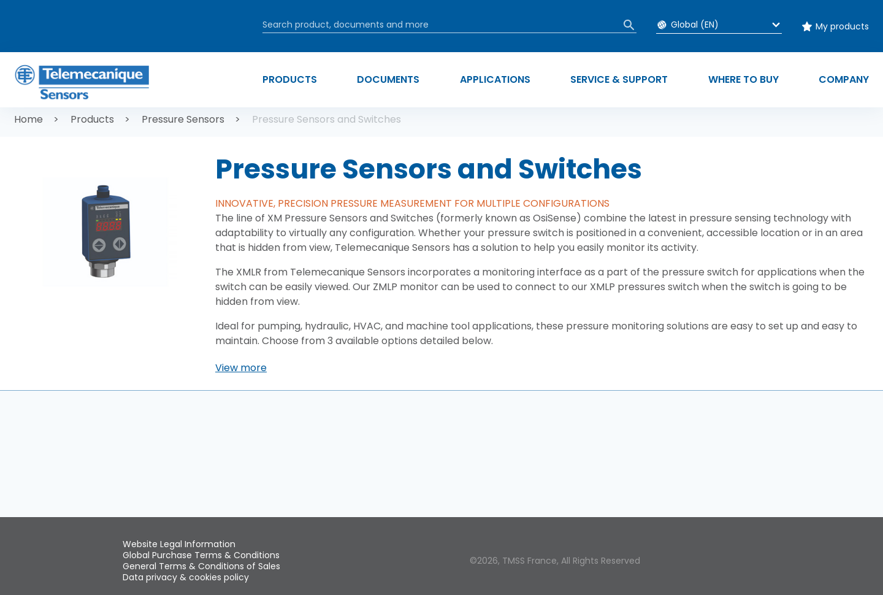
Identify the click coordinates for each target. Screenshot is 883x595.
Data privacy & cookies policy (186, 577)
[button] (241, 368)
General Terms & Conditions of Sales (201, 566)
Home (28, 119)
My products (842, 26)
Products (92, 119)
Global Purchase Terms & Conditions (201, 555)
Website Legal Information (179, 544)
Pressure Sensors (183, 119)
